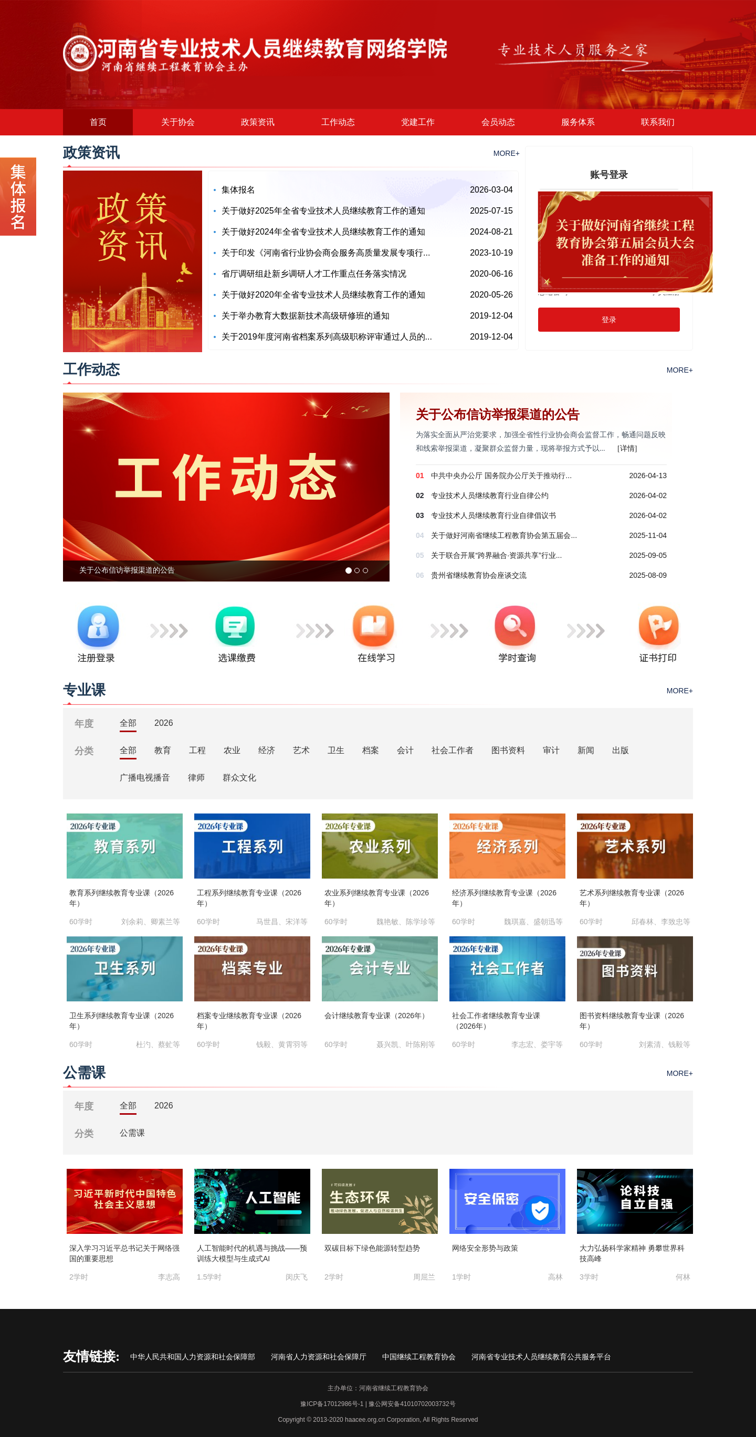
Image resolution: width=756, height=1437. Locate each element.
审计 (551, 750)
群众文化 (239, 777)
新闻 (586, 750)
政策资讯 (258, 122)
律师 (196, 777)
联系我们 (658, 122)
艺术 (301, 750)
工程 (197, 750)
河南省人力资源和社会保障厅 (318, 1357)
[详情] (627, 448)
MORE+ (507, 153)
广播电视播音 (145, 777)
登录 (609, 319)
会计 (405, 750)
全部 (128, 722)
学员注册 (665, 292)
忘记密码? (555, 292)
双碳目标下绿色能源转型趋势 (372, 1248)
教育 (162, 750)
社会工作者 (453, 750)
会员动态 (498, 122)
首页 (98, 122)
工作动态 (338, 122)
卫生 (336, 750)
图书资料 (508, 750)
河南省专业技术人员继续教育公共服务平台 (541, 1357)
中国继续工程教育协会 (419, 1357)
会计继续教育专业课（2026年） (376, 1015)
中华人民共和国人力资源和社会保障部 (192, 1357)
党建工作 (418, 122)
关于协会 (178, 122)
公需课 (132, 1132)
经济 (266, 750)
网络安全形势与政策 (485, 1248)
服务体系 (578, 122)
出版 (620, 750)
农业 (232, 750)
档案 (370, 750)
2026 (163, 722)
